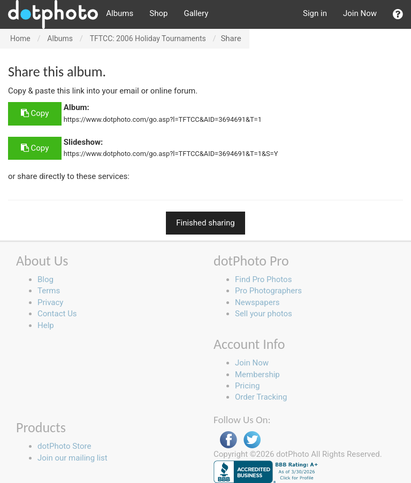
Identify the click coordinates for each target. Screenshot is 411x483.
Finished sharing (205, 223)
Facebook (228, 440)
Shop (158, 13)
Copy (35, 113)
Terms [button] (48, 290)
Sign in (315, 13)
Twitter (252, 440)
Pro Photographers (268, 290)
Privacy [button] (50, 302)
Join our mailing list (72, 458)
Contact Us (57, 313)
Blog (45, 279)
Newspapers (257, 302)
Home (20, 38)
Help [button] (45, 325)
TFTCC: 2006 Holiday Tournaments (148, 38)
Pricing (247, 386)
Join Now (360, 13)
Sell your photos (263, 313)
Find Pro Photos (263, 279)
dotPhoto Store (64, 446)
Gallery (196, 13)
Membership (257, 374)
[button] (398, 14)
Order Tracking (261, 397)
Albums (119, 13)
